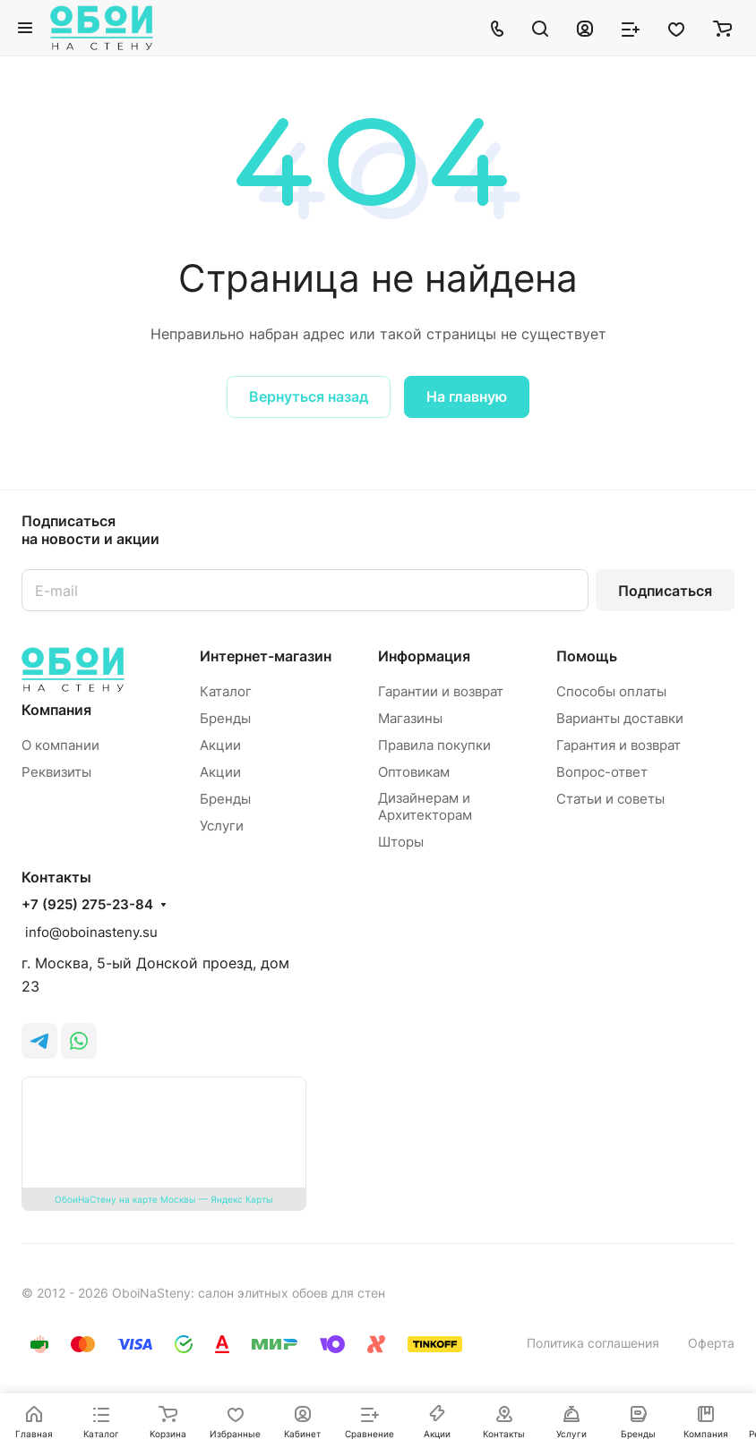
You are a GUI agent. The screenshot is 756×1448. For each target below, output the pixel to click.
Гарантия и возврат (618, 745)
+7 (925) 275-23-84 (87, 905)
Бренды (225, 718)
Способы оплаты (611, 691)
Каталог (226, 691)
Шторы (401, 841)
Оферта (711, 1342)
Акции (220, 745)
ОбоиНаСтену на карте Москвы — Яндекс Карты (164, 1199)
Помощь (586, 656)
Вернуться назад (308, 396)
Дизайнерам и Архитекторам (425, 806)
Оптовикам (414, 771)
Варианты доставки (619, 718)
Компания (56, 710)
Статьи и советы (610, 798)
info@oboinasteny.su (89, 932)
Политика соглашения (593, 1342)
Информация (424, 656)
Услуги (222, 825)
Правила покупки (434, 745)
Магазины (410, 718)
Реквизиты (56, 771)
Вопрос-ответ (602, 771)
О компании (60, 745)
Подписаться (665, 591)
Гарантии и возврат (440, 691)
